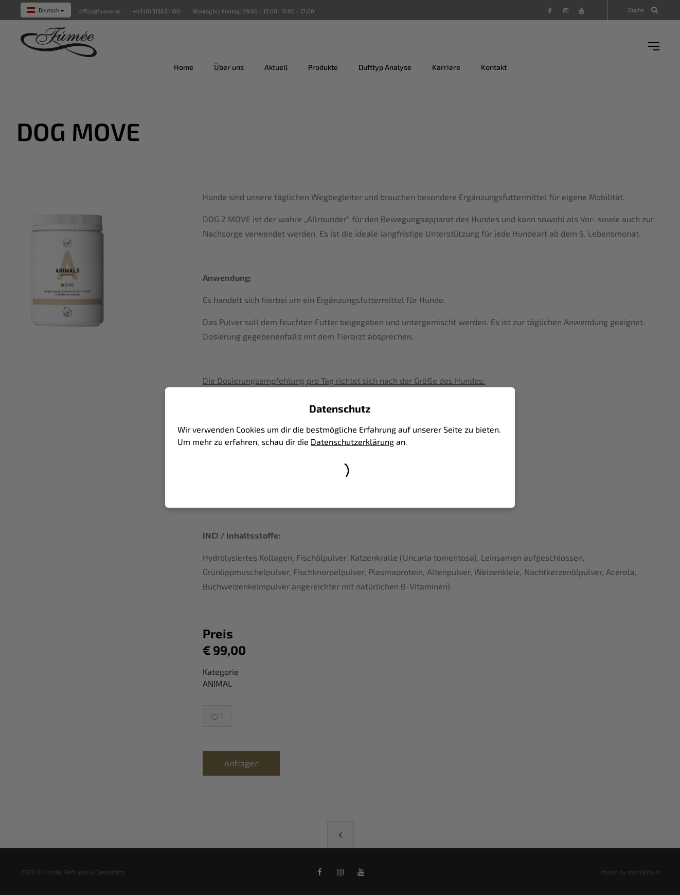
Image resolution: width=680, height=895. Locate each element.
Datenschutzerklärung (352, 441)
